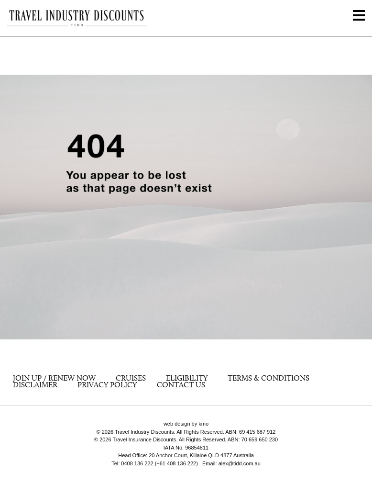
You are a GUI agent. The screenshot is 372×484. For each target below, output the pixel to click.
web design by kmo (186, 424)
